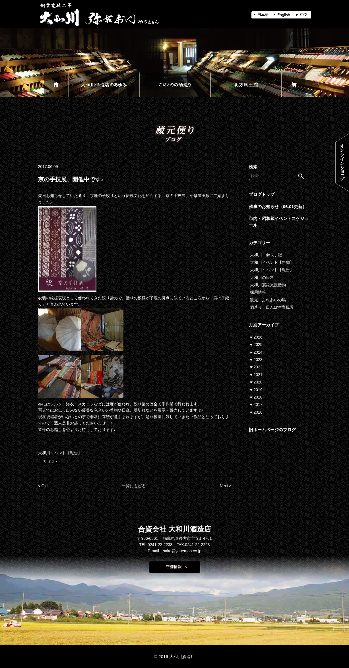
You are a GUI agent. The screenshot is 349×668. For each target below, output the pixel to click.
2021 (258, 374)
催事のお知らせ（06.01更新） (278, 206)
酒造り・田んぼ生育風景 (272, 307)
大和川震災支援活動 (268, 285)
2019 (258, 389)
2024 (258, 352)
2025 (258, 344)
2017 (258, 404)
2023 (258, 359)
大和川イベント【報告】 (60, 453)
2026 (258, 337)
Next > (226, 486)
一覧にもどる (134, 486)
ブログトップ (261, 194)
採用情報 (258, 292)
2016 (258, 412)
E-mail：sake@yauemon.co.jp (174, 551)
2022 (258, 367)
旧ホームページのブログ (272, 429)
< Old (43, 486)
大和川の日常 (262, 277)
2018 (258, 397)
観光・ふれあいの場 (268, 300)
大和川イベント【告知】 (272, 262)
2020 (258, 382)
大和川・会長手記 (266, 254)
